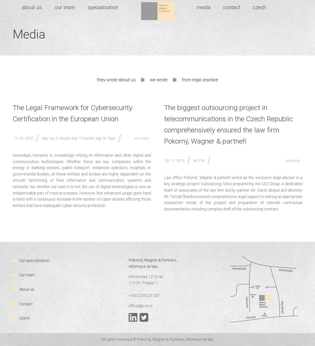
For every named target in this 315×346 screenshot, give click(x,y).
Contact (26, 304)
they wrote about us (116, 79)
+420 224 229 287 (144, 295)
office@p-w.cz (141, 305)
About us (26, 289)
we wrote (159, 79)
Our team (27, 275)
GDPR (24, 318)
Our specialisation (34, 260)
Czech (259, 7)
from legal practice (200, 79)
